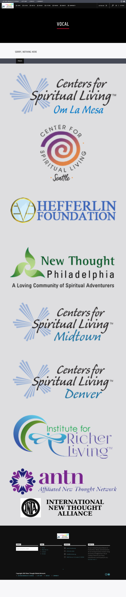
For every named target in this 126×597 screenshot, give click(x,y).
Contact (31, 1)
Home (19, 6)
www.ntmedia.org (71, 565)
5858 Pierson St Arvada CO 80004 (75, 574)
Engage (41, 6)
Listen (26, 6)
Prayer (56, 6)
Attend (48, 6)
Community (39, 1)
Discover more (92, 577)
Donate (64, 6)
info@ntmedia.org (71, 571)
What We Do (45, 567)
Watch (33, 6)
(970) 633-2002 (70, 568)
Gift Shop (24, 1)
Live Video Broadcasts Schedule (10, 1)
